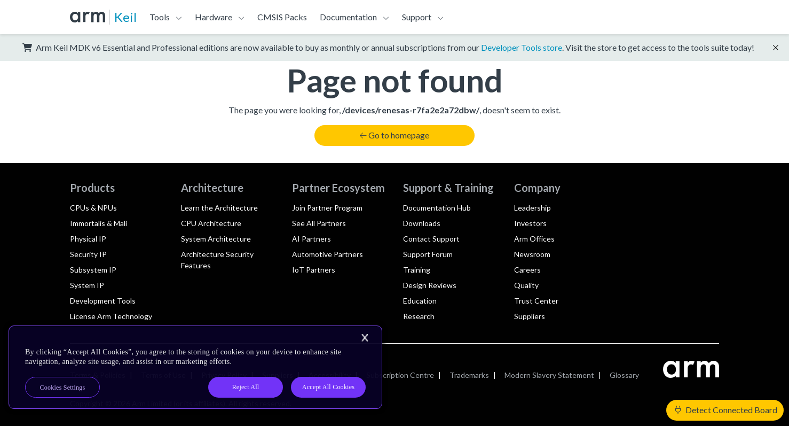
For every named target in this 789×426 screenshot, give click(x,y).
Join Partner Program (327, 207)
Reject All (245, 387)
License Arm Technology (111, 316)
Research (419, 316)
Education (420, 300)
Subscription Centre (400, 374)
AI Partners (311, 238)
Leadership (532, 207)
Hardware (213, 17)
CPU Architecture (211, 223)
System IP (87, 285)
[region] (195, 367)
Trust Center (536, 300)
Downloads (421, 223)
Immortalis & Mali (98, 223)
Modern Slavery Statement (549, 374)
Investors (530, 223)
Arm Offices (534, 238)
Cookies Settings (62, 387)
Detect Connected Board (726, 410)
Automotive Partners (327, 254)
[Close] (364, 338)
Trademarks (469, 374)
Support (416, 17)
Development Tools (103, 300)
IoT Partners (313, 269)
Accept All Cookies (328, 387)
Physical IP (88, 238)
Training (416, 269)
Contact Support (431, 238)
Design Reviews (429, 285)
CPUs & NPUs (93, 207)
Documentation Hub (437, 207)
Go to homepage (394, 135)
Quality (526, 285)
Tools (159, 17)
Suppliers (529, 316)
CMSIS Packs (282, 17)
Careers (527, 269)
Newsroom (532, 254)
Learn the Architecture (219, 207)
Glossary (624, 374)
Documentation (348, 17)
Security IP (88, 254)
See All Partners (319, 223)
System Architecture (216, 238)
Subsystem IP (93, 269)
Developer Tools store (521, 47)
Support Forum (428, 254)
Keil (125, 17)
